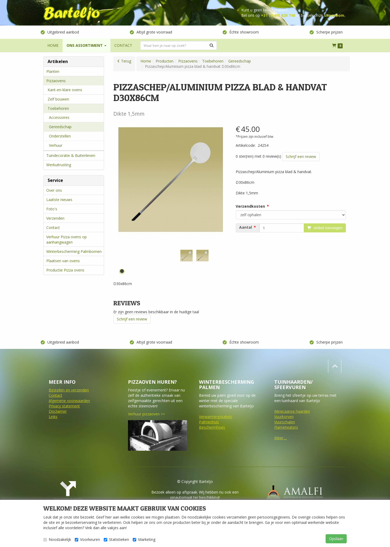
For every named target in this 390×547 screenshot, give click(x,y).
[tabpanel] (186, 255)
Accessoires (59, 117)
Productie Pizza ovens (65, 270)
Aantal (245, 227)
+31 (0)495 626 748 (278, 15)
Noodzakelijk (57, 539)
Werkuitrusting (58, 164)
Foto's (51, 208)
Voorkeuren (87, 539)
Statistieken (116, 539)
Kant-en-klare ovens (65, 89)
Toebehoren (58, 108)
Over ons (54, 190)
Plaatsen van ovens (63, 260)
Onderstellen (60, 136)
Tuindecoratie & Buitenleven (70, 155)
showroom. (334, 15)
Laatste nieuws (59, 199)
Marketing (144, 539)
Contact (53, 227)
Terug (126, 61)
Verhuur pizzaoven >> (146, 413)
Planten (52, 71)
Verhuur (55, 145)
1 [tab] (122, 271)
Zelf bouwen (58, 99)
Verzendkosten (250, 206)
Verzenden (55, 218)
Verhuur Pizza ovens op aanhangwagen (66, 239)
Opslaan (336, 538)
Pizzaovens (56, 80)
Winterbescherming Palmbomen (74, 251)
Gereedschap (60, 126)
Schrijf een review (301, 156)
